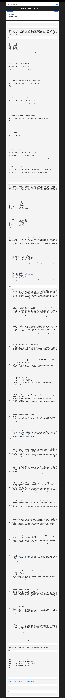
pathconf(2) (20, 556)
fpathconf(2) (26, 556)
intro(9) (15, 681)
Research (56, 12)
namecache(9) (32, 274)
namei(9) (18, 681)
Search (57, 4)
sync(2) (24, 436)
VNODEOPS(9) (10, 23)
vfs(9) (25, 681)
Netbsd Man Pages (10, 12)
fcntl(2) (31, 570)
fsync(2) (28, 436)
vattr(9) (29, 362)
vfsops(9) (28, 681)
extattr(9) (11, 681)
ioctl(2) (45, 398)
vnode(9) (32, 681)
